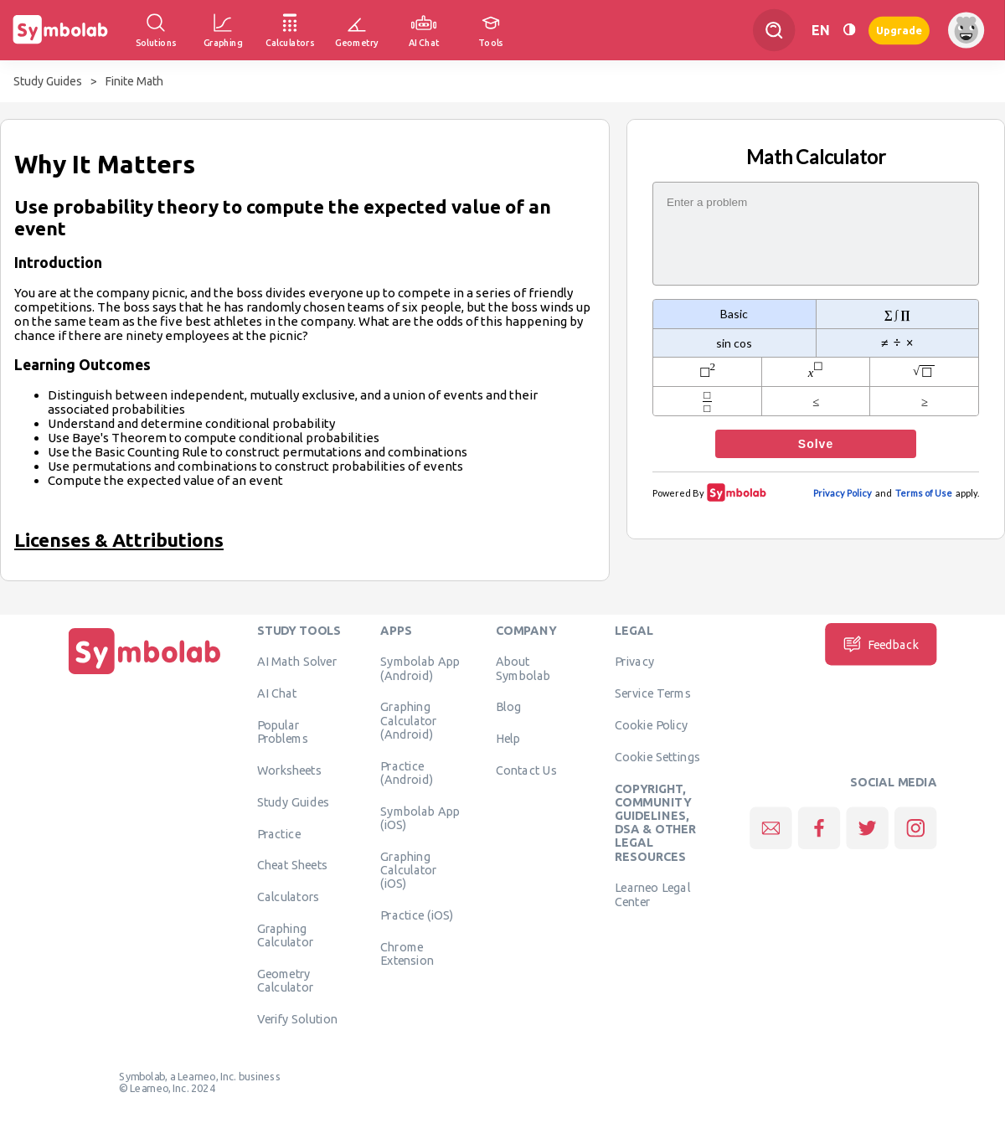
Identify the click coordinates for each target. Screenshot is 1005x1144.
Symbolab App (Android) (420, 667)
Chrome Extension (407, 953)
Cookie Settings (657, 756)
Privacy (634, 660)
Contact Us (526, 769)
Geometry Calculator (285, 979)
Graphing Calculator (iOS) (408, 869)
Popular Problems (282, 731)
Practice (279, 833)
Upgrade (899, 29)
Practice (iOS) (416, 914)
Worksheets (289, 769)
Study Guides (47, 81)
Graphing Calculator (285, 934)
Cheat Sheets (292, 864)
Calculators (288, 896)
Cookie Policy (651, 724)
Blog (508, 706)
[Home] (145, 674)
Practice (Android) (406, 772)
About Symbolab (523, 667)
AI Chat (277, 692)
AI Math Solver (297, 660)
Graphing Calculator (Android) (408, 719)
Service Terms (653, 692)
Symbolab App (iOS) (420, 817)
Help (508, 738)
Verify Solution (297, 1018)
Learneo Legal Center (652, 893)
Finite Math (134, 81)
